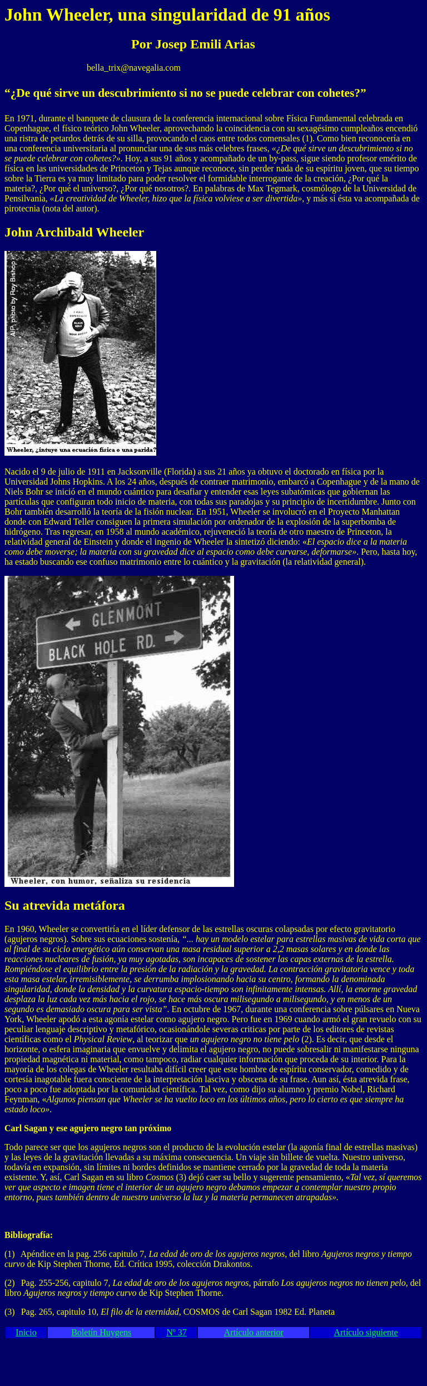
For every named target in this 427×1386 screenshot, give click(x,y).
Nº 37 (176, 1332)
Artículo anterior (254, 1332)
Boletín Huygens (101, 1332)
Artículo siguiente (366, 1332)
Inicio (26, 1332)
